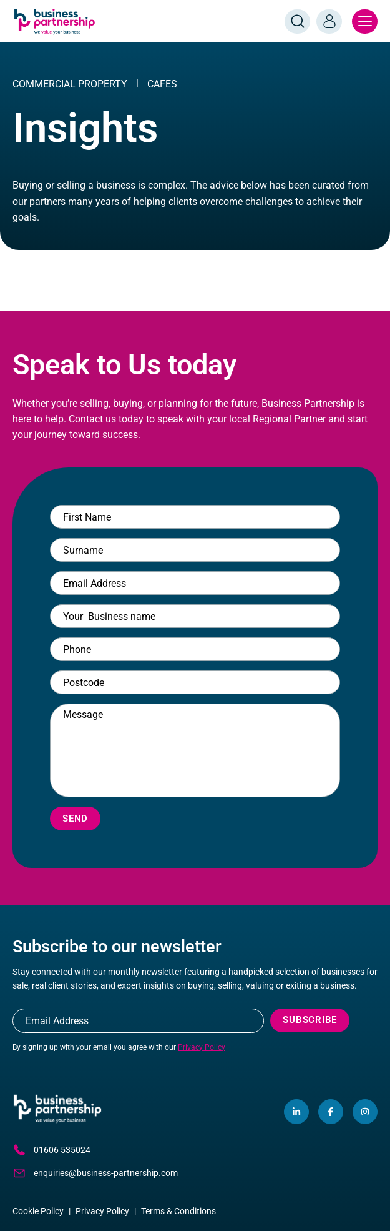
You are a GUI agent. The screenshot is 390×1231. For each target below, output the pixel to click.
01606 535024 (51, 1150)
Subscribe (310, 1019)
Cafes (162, 84)
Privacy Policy (201, 1047)
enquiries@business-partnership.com (95, 1173)
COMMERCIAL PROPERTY (69, 84)
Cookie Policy (38, 1211)
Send (75, 818)
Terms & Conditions (178, 1211)
